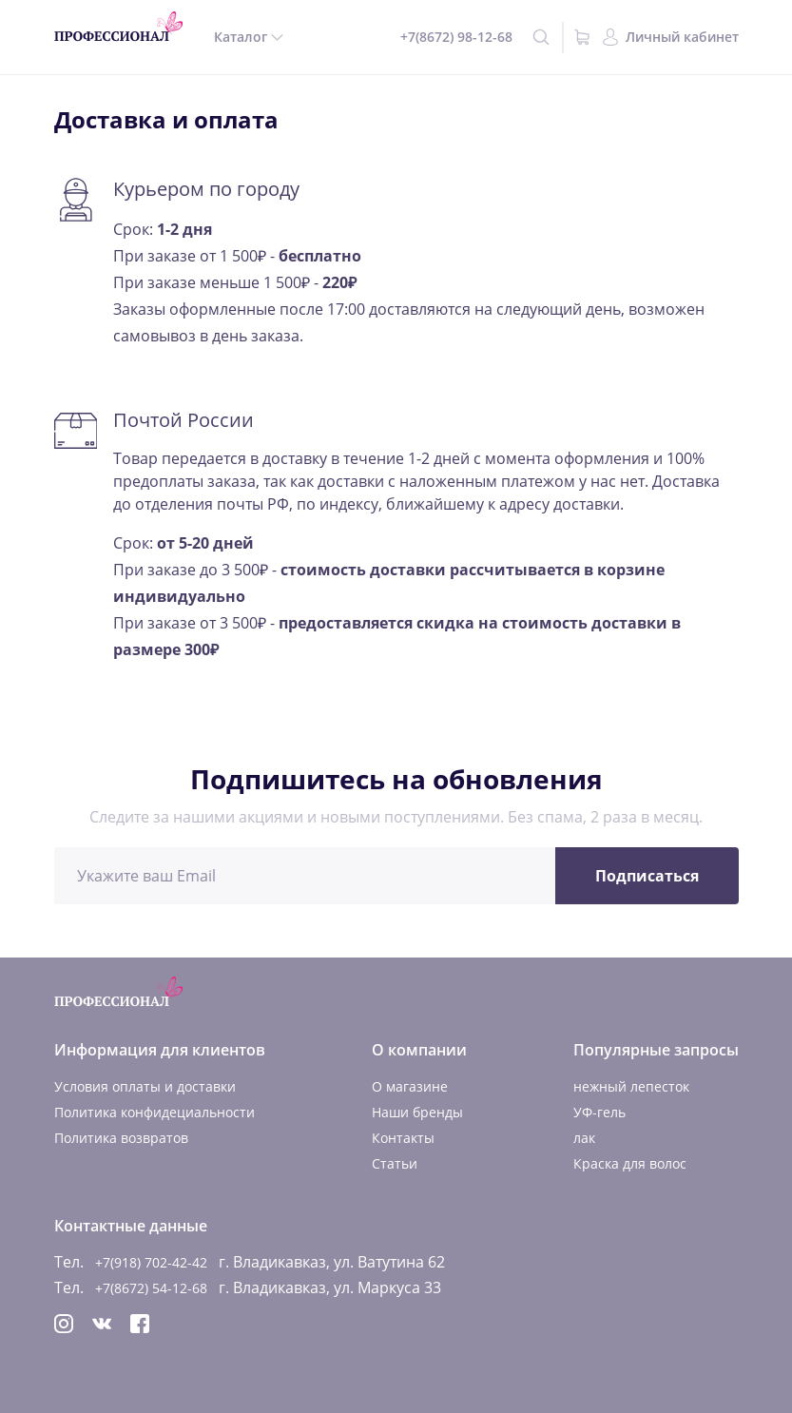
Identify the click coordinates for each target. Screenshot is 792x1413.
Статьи (394, 1163)
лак (584, 1138)
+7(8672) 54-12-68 (151, 1288)
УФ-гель (599, 1112)
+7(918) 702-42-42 (151, 1262)
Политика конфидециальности (154, 1112)
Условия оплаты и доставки (145, 1086)
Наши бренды (417, 1112)
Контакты (403, 1138)
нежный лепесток (631, 1086)
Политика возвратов (121, 1138)
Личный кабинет (682, 37)
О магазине (410, 1086)
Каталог (240, 37)
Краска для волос (629, 1163)
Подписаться (647, 875)
